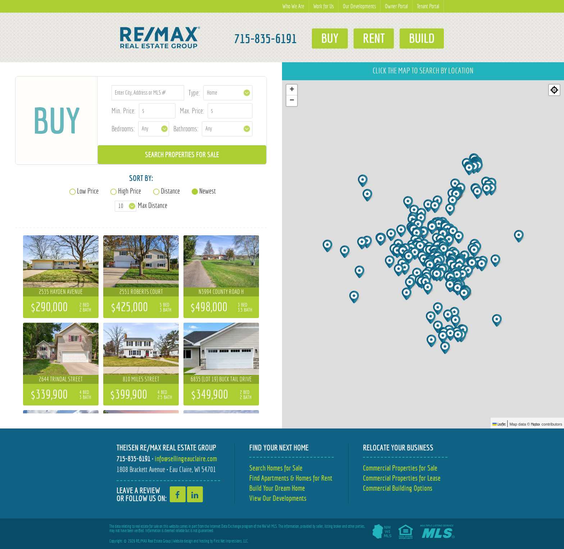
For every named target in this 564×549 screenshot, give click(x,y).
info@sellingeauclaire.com (186, 458)
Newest (207, 191)
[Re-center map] (554, 90)
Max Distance (152, 205)
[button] (328, 246)
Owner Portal (396, 6)
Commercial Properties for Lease (402, 478)
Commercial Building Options (397, 488)
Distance (170, 191)
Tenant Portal (428, 6)
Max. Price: (192, 110)
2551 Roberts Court (141, 291)
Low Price (88, 191)
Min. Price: (124, 110)
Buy (329, 38)
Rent (374, 38)
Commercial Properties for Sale (400, 468)
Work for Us (323, 6)
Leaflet (499, 424)
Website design (183, 541)
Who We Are (293, 6)
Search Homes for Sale (276, 468)
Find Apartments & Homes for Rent (290, 478)
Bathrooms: (186, 128)
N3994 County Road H (221, 291)
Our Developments (359, 6)
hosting (204, 541)
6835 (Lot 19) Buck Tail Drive (221, 379)
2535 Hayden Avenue (61, 291)
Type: (194, 93)
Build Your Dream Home (277, 488)
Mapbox (535, 424)
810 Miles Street (141, 379)
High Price (129, 191)
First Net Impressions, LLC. (231, 541)
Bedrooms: (123, 128)
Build (422, 38)
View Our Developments (277, 498)
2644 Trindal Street (61, 379)
